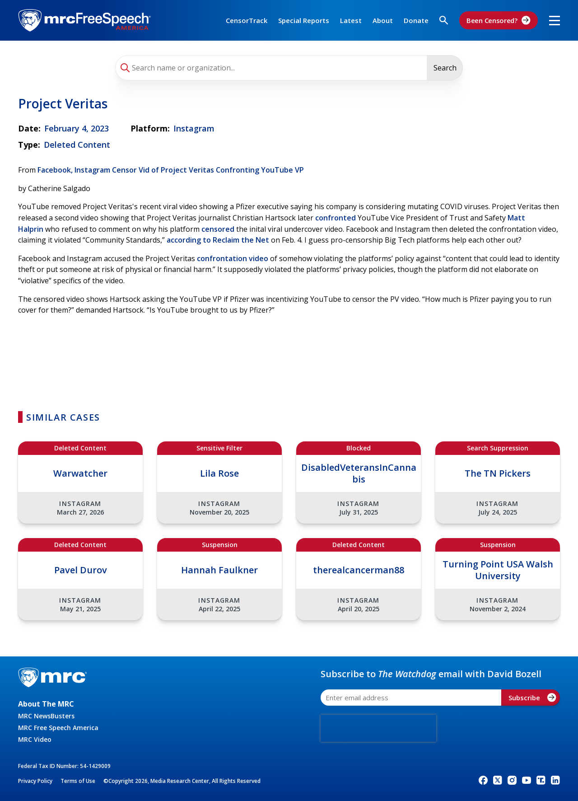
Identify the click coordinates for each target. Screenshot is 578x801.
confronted (335, 218)
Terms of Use (78, 781)
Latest (351, 20)
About (383, 20)
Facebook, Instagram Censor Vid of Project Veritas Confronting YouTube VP (170, 170)
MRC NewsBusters (46, 716)
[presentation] (378, 728)
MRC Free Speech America (58, 727)
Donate (416, 20)
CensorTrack (246, 20)
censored (217, 229)
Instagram (193, 128)
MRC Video (34, 739)
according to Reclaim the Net (218, 240)
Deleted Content (77, 144)
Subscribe (532, 697)
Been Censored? (498, 20)
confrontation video (232, 258)
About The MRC (46, 704)
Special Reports (303, 20)
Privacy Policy (35, 781)
